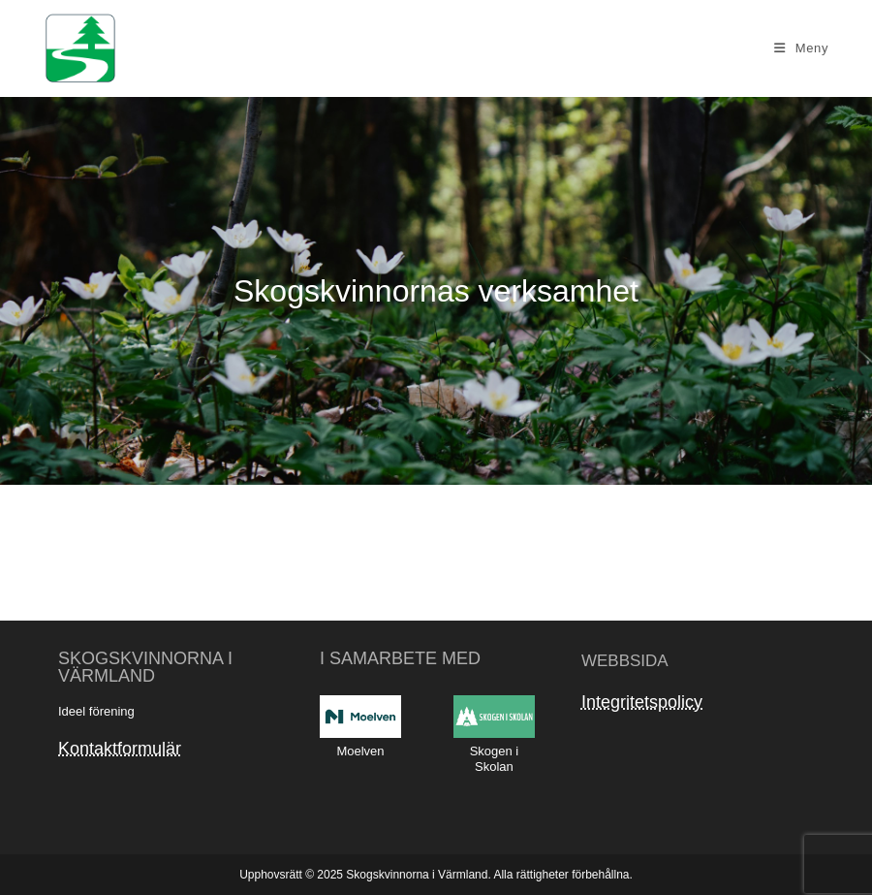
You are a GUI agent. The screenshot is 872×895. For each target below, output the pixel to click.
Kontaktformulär (119, 748)
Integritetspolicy (641, 702)
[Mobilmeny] (801, 48)
